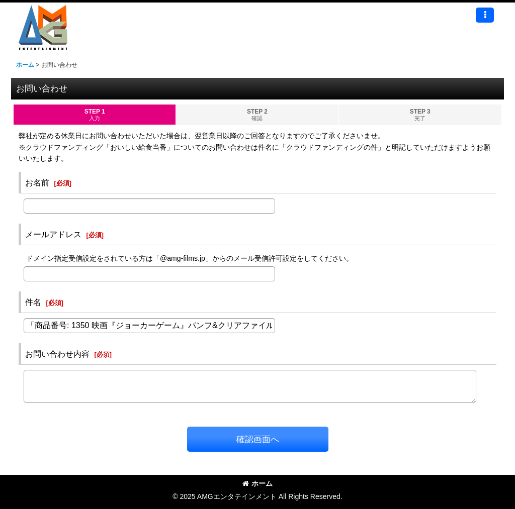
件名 (33, 302)
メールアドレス (53, 234)
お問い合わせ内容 (57, 353)
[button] (485, 15)
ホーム (257, 483)
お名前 (37, 182)
